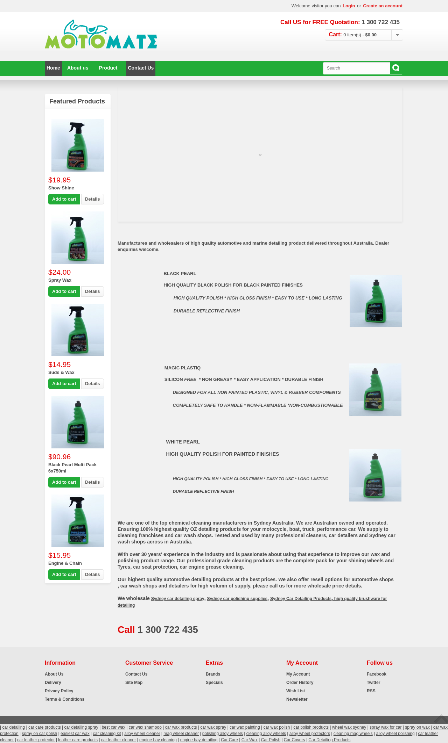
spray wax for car (385, 727)
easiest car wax (75, 733)
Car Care (229, 739)
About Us (54, 674)
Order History (299, 682)
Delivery (53, 682)
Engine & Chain (65, 563)
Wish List (295, 690)
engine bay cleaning (158, 739)
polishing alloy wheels (222, 733)
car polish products (311, 727)
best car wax (113, 727)
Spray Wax (59, 280)
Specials (214, 682)
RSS (371, 690)
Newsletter (297, 699)
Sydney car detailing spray (177, 598)
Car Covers (294, 739)
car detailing (13, 727)
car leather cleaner (118, 739)
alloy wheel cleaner (142, 733)
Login (349, 5)
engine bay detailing (199, 739)
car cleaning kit (107, 733)
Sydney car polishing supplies (237, 598)
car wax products (181, 727)
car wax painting (245, 727)
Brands (213, 674)
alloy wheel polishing (395, 733)
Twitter (373, 682)
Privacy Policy (59, 690)
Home (53, 68)
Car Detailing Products (329, 739)
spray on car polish (39, 733)
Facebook (376, 674)
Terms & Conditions (64, 699)
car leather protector (36, 739)
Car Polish (270, 739)
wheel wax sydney (349, 727)
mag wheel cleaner (181, 733)
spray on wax (417, 727)
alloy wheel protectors (309, 733)
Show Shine (61, 187)
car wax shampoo (145, 727)
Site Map (133, 682)
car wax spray (213, 727)
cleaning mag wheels (353, 733)
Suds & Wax (61, 372)
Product (108, 68)
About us (78, 68)
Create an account (382, 5)
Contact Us (141, 68)
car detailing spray (81, 727)
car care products (44, 727)
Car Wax (249, 739)
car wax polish (277, 727)
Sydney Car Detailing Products (300, 598)
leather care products (78, 739)
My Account (298, 674)
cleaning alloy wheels (266, 733)
